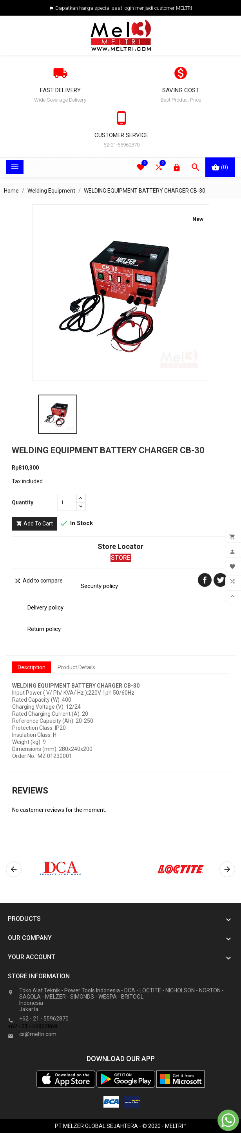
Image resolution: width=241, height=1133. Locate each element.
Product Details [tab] (76, 667)
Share (205, 580)
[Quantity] (67, 502)
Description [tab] (31, 667)
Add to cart (34, 523)
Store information (39, 976)
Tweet (220, 580)
